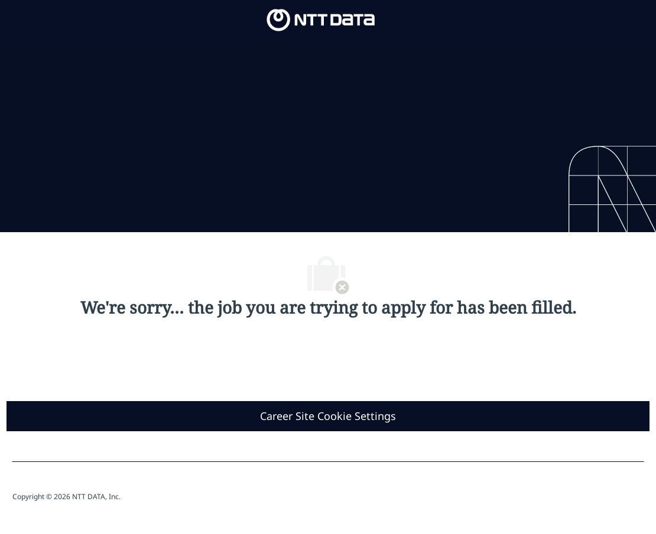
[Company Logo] (321, 19)
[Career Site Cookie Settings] (328, 416)
